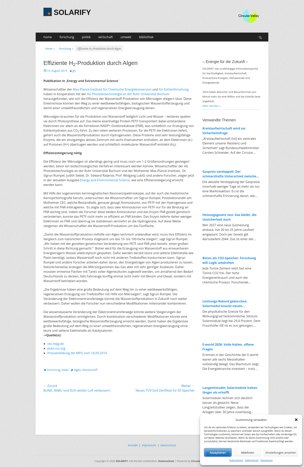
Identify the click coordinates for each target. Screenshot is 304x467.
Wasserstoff (89, 370)
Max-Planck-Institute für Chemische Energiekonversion (112, 89)
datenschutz (168, 445)
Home (50, 49)
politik (86, 37)
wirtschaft (105, 37)
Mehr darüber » (211, 106)
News (64, 370)
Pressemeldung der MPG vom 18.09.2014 (77, 353)
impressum (149, 445)
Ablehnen (247, 452)
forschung (67, 37)
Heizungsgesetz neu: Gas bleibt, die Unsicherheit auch (229, 217)
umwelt (126, 37)
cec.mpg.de (55, 344)
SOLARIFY (72, 12)
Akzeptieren (218, 452)
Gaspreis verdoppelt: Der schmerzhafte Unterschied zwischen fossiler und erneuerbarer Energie (230, 174)
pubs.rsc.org (56, 348)
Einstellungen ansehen (280, 452)
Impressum (266, 460)
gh (74, 71)
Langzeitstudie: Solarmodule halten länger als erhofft (229, 390)
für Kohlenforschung (174, 89)
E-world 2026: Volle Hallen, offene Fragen (228, 346)
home (47, 37)
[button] (296, 420)
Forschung (66, 49)
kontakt (132, 445)
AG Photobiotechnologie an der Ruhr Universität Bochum (128, 94)
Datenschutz (236, 460)
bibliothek (146, 37)
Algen (77, 370)
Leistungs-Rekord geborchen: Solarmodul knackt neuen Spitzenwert (224, 303)
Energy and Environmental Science (105, 180)
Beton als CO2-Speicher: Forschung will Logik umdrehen (229, 260)
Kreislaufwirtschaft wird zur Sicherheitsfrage (224, 130)
